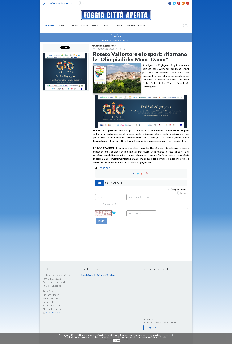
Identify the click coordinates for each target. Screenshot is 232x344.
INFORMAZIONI (136, 26)
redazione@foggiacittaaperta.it (58, 3)
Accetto (116, 341)
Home (105, 40)
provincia (124, 40)
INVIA (101, 221)
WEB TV (96, 25)
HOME (49, 25)
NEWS (62, 26)
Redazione (104, 167)
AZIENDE (118, 25)
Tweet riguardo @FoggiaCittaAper (98, 275)
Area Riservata (51, 312)
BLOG (106, 25)
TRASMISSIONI (79, 26)
